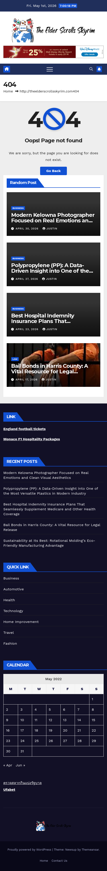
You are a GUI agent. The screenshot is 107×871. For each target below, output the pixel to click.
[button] (91, 69)
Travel (8, 632)
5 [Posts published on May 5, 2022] (50, 709)
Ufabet (9, 789)
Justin (50, 228)
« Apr (7, 765)
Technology (13, 611)
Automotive (13, 589)
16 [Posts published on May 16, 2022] (8, 730)
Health (9, 600)
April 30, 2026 (27, 228)
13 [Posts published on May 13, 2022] (65, 720)
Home (8, 91)
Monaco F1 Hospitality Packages (31, 439)
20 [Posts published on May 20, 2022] (65, 730)
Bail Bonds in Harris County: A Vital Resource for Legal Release (49, 371)
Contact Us (59, 860)
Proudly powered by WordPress (29, 849)
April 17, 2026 (27, 379)
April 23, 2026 (27, 329)
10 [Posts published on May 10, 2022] (22, 720)
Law (14, 359)
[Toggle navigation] (50, 69)
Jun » (20, 765)
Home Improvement (21, 622)
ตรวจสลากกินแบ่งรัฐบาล (22, 783)
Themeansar (90, 849)
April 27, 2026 (27, 278)
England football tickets (24, 429)
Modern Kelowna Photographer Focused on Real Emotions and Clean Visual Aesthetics (53, 220)
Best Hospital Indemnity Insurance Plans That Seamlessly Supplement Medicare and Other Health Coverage (49, 509)
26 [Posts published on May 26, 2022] (51, 741)
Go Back (53, 171)
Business (18, 208)
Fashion (10, 643)
